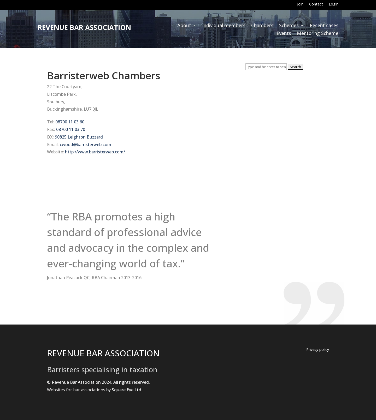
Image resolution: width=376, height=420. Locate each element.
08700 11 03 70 (70, 129)
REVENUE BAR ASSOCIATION (103, 353)
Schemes (289, 25)
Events (284, 33)
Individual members (223, 25)
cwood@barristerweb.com (85, 144)
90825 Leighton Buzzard (79, 137)
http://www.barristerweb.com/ (95, 152)
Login (333, 4)
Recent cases (324, 25)
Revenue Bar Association (84, 27)
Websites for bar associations (76, 390)
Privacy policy (317, 350)
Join (300, 4)
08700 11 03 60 (69, 122)
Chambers (262, 25)
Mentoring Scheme (317, 33)
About (184, 25)
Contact (316, 4)
